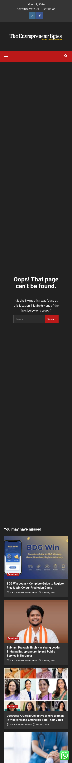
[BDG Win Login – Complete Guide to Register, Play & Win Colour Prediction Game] (36, 557)
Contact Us (48, 8)
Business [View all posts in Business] (12, 706)
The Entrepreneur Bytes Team (23, 592)
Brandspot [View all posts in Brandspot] (13, 574)
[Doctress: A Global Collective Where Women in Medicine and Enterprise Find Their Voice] (36, 689)
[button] (8, 56)
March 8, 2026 (48, 592)
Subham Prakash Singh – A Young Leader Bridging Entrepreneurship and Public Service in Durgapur (33, 651)
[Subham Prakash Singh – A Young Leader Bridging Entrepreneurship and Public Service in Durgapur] (36, 621)
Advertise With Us (28, 8)
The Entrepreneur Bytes (21, 724)
